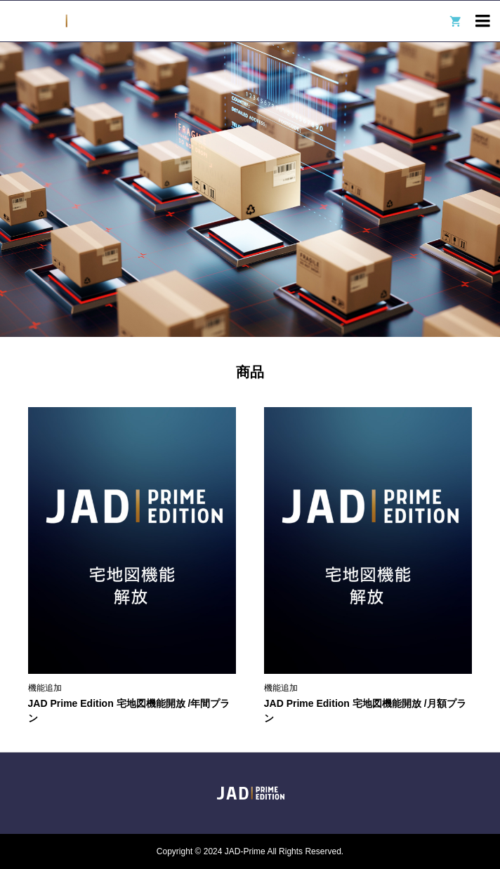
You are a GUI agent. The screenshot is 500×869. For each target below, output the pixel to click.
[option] (250, 189)
